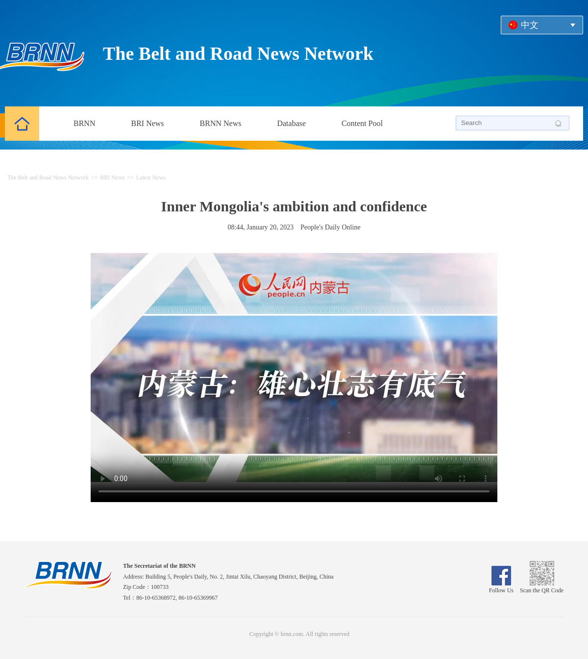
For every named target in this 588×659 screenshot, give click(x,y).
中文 (530, 25)
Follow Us (501, 587)
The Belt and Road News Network (238, 53)
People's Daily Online (330, 227)
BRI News (147, 123)
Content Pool (362, 123)
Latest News (151, 177)
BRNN (84, 123)
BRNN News (221, 123)
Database (291, 123)
